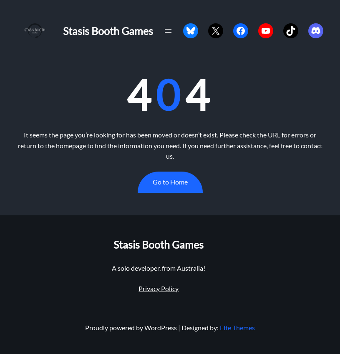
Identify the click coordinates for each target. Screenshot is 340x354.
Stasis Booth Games (108, 31)
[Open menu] (168, 31)
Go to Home (170, 182)
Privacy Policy (159, 288)
